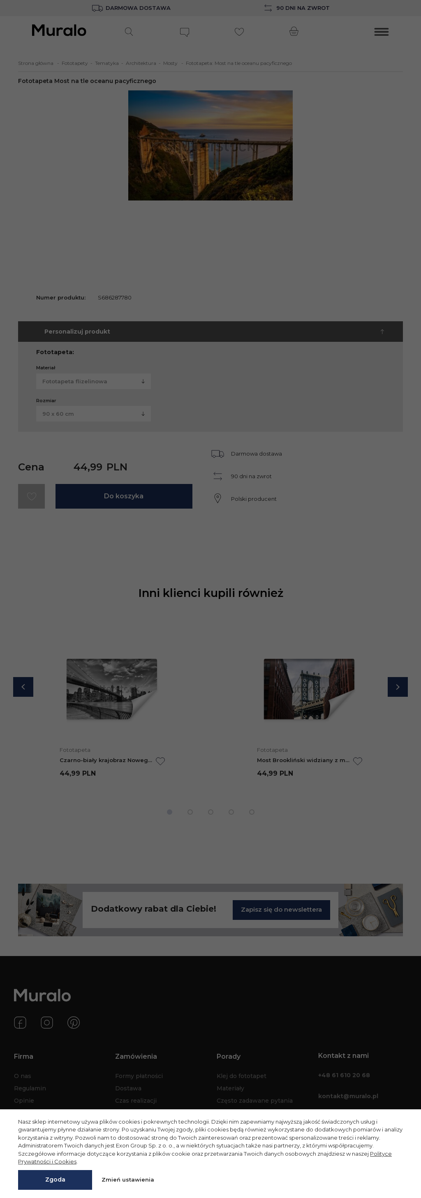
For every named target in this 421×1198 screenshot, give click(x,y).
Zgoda (55, 1179)
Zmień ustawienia (128, 1179)
